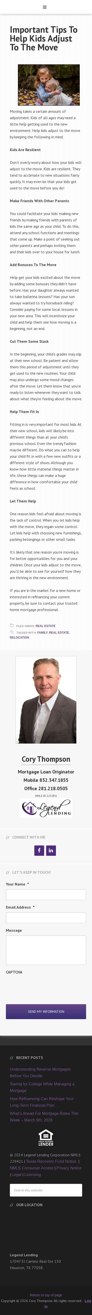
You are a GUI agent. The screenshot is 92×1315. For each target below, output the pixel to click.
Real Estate (45, 626)
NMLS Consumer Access (31, 1168)
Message (14, 930)
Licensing (32, 1174)
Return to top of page (46, 1295)
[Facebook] (39, 850)
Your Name (17, 884)
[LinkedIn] (51, 850)
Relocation (19, 637)
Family (42, 632)
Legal (16, 1174)
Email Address (20, 907)
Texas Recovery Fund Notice (51, 1161)
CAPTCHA (14, 972)
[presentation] (43, 986)
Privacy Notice (68, 1168)
